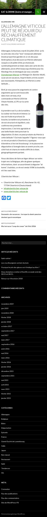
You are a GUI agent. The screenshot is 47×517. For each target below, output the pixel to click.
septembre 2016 (7, 344)
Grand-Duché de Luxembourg (12, 441)
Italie (3, 446)
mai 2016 (4, 353)
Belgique (4, 419)
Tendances (5, 468)
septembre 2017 (7, 331)
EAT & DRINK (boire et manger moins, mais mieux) (18, 11)
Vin (13, 22)
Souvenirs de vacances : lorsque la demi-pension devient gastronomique (23, 214)
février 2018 (6, 317)
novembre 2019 (7, 304)
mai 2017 (4, 335)
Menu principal (44, 12)
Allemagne (6, 22)
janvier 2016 (6, 367)
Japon (3, 450)
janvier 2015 (6, 398)
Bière (3, 423)
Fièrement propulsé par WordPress (13, 514)
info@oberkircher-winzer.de (16, 188)
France (4, 437)
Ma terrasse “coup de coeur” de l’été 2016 (23, 224)
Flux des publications (9, 494)
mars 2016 (5, 358)
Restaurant (5, 459)
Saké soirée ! (6, 258)
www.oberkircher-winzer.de (16, 191)
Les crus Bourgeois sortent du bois (15, 263)
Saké (3, 464)
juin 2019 (4, 308)
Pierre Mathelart (18, 44)
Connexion (5, 489)
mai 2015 (4, 380)
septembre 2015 (7, 376)
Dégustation (6, 428)
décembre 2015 (7, 371)
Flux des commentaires (10, 498)
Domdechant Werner (10, 74)
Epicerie (4, 432)
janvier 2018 (6, 322)
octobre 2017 (6, 326)
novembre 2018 (7, 313)
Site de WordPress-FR (10, 503)
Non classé (5, 455)
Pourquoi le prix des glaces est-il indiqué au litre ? (20, 267)
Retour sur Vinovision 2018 (12, 279)
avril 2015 (5, 385)
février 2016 (6, 362)
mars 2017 (5, 340)
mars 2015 (5, 389)
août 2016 (5, 349)
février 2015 (6, 394)
